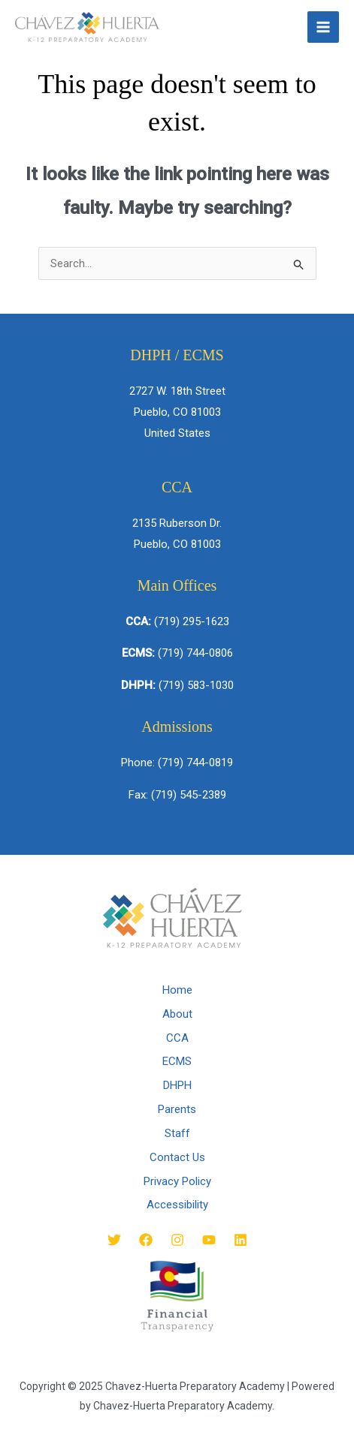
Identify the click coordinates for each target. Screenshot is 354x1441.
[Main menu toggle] (323, 27)
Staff (177, 1133)
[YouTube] (209, 1240)
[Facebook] (146, 1240)
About (177, 1014)
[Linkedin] (240, 1240)
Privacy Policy (177, 1181)
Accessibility (177, 1204)
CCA (177, 1038)
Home (177, 990)
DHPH (177, 1085)
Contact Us (177, 1157)
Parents (177, 1109)
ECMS (177, 1061)
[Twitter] (114, 1240)
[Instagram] (177, 1240)
